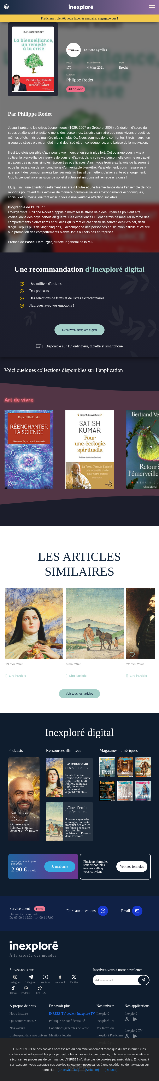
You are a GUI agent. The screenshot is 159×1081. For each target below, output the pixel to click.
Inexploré (102, 1013)
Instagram (15, 979)
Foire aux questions (87, 911)
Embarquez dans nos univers (29, 1035)
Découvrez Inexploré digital (79, 329)
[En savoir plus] (68, 1069)
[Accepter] (92, 1069)
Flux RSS (40, 990)
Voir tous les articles (79, 693)
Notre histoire (19, 1013)
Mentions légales (60, 1035)
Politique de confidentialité (67, 1021)
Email (131, 911)
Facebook (60, 979)
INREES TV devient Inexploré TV (72, 1013)
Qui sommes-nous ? (23, 1021)
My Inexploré (105, 1028)
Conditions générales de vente (69, 1028)
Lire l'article (17, 675)
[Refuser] (111, 1069)
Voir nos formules (132, 866)
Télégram (30, 979)
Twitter (74, 979)
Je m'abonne (60, 866)
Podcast (25, 990)
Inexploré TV (105, 1021)
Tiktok (13, 990)
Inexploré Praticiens (109, 1035)
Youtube (45, 979)
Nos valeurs (17, 1028)
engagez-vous (107, 18)
